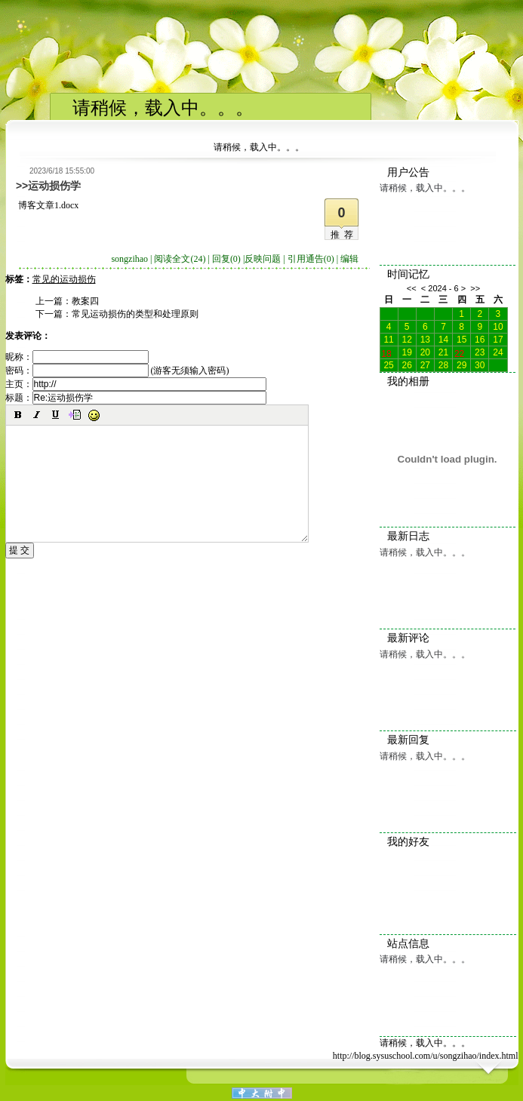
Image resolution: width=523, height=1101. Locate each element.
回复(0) (226, 259)
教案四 (85, 301)
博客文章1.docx (48, 205)
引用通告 (311, 259)
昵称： (77, 357)
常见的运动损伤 (64, 279)
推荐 (344, 234)
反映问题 (263, 259)
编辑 (349, 259)
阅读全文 (179, 259)
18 (386, 352)
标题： (135, 397)
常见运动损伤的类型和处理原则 (135, 314)
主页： (135, 384)
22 (459, 352)
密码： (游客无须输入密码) (117, 370)
